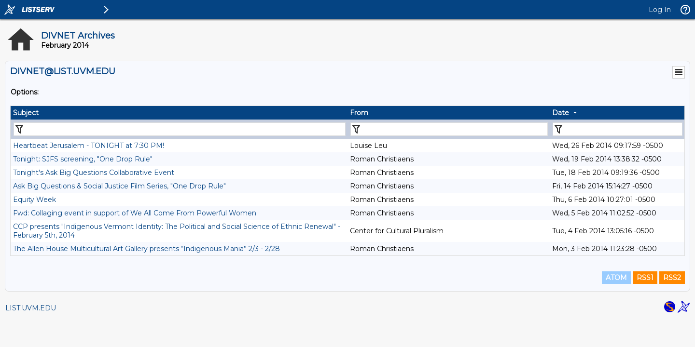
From (359, 112)
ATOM (616, 277)
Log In (660, 9)
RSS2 (672, 277)
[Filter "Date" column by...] (617, 129)
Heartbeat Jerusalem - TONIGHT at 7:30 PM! (88, 145)
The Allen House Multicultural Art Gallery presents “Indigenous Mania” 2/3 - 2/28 (146, 248)
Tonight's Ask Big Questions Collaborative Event (93, 172)
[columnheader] (179, 113)
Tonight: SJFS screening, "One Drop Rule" (83, 159)
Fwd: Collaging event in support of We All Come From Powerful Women (134, 213)
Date (560, 112)
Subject (26, 112)
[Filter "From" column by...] (449, 129)
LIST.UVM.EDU (30, 308)
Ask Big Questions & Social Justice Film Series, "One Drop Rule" (119, 186)
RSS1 (645, 277)
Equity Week (34, 199)
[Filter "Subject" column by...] (180, 129)
